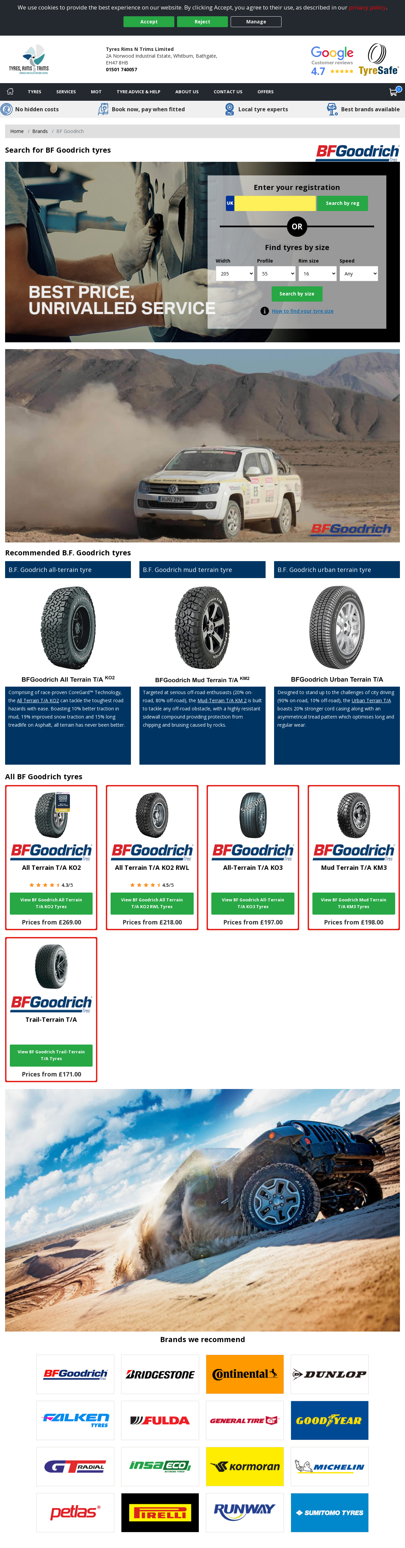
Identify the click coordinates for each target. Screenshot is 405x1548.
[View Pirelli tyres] (160, 1512)
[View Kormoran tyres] (245, 1466)
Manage (256, 21)
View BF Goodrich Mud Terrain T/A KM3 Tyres (353, 903)
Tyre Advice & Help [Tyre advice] (138, 92)
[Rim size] (317, 273)
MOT (96, 92)
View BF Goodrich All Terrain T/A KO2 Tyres (51, 903)
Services (66, 92)
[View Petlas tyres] (75, 1512)
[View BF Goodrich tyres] (75, 1374)
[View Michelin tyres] (330, 1466)
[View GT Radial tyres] (75, 1466)
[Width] (235, 273)
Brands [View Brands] (40, 131)
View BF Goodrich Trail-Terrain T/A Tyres (51, 1055)
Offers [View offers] (265, 92)
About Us (187, 92)
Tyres (34, 92)
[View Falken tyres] (75, 1420)
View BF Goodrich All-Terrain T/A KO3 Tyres (253, 903)
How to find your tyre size (302, 311)
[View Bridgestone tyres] (160, 1374)
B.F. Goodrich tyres (96, 552)
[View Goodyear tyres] (330, 1420)
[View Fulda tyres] (160, 1420)
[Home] (10, 92)
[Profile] (276, 273)
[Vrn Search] (271, 203)
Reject (202, 21)
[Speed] (359, 273)
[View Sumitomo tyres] (330, 1512)
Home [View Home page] (17, 131)
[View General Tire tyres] (245, 1420)
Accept (149, 21)
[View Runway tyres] (245, 1512)
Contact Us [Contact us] (228, 92)
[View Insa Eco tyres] (160, 1466)
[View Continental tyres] (245, 1374)
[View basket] (393, 92)
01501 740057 (121, 69)
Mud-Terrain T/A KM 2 (222, 700)
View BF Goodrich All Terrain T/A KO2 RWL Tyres (152, 903)
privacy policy (367, 7)
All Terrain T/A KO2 (38, 700)
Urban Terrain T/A (371, 700)
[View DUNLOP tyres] (330, 1374)
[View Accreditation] (379, 59)
